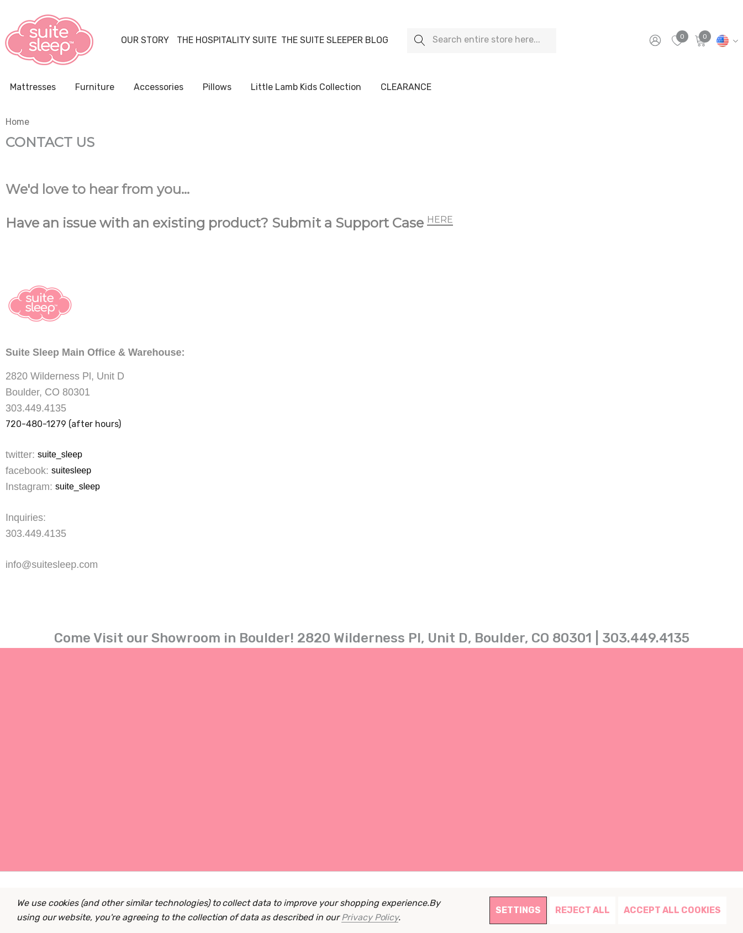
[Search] (419, 40)
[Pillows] (217, 88)
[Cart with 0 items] (699, 40)
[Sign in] (654, 40)
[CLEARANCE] (406, 87)
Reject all (582, 910)
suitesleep (71, 470)
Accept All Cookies (672, 910)
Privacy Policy (369, 917)
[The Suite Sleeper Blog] (335, 40)
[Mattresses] (33, 88)
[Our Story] (145, 40)
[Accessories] (158, 88)
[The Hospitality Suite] (227, 40)
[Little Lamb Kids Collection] (306, 88)
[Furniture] (94, 87)
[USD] (725, 40)
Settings (518, 910)
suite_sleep (60, 454)
